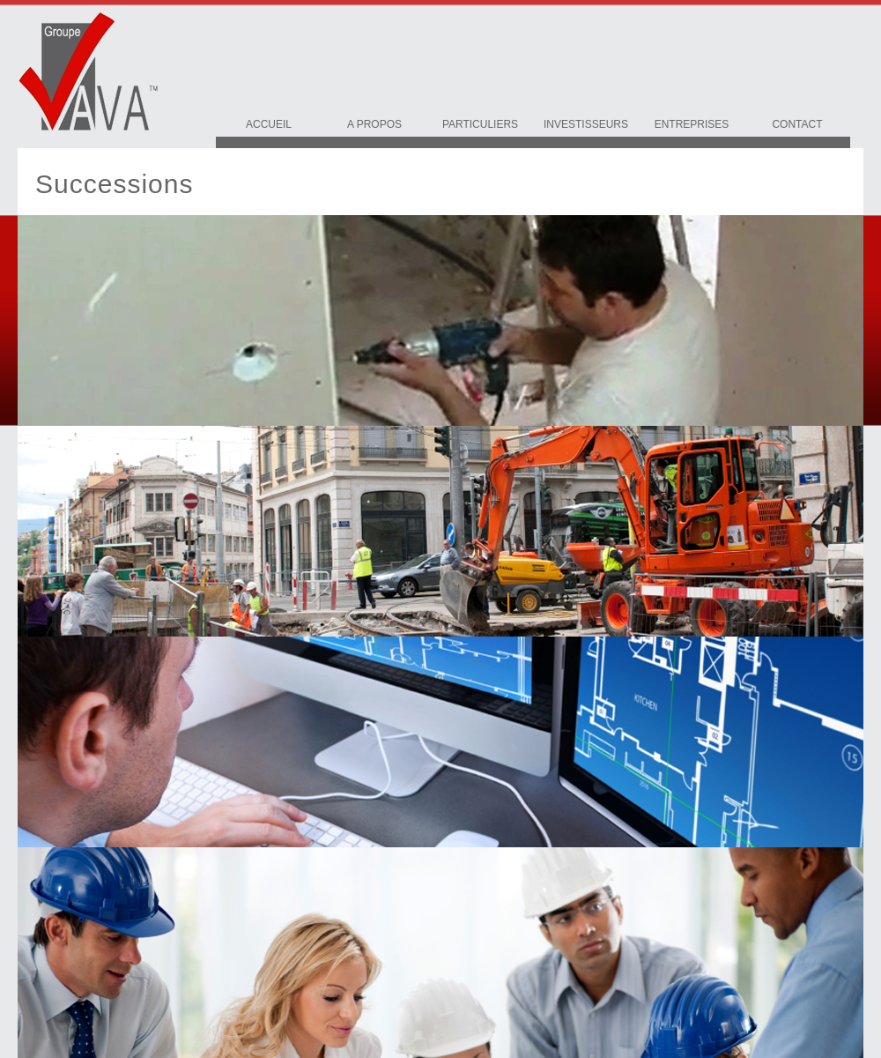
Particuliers (480, 124)
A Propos (374, 124)
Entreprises (692, 124)
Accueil (269, 124)
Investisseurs (586, 124)
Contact (797, 124)
